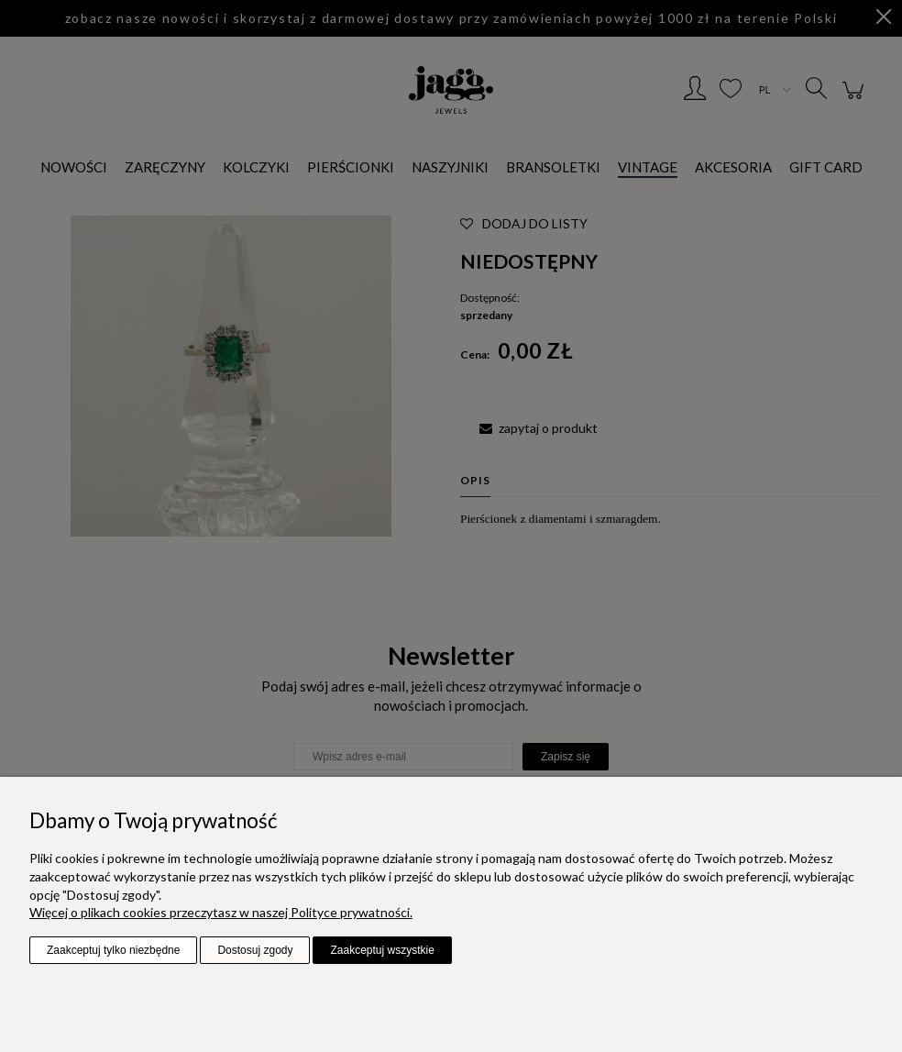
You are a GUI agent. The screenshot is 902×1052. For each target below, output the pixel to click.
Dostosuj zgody (254, 950)
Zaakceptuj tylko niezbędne (113, 950)
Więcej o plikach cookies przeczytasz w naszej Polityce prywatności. (220, 912)
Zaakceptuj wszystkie (382, 950)
